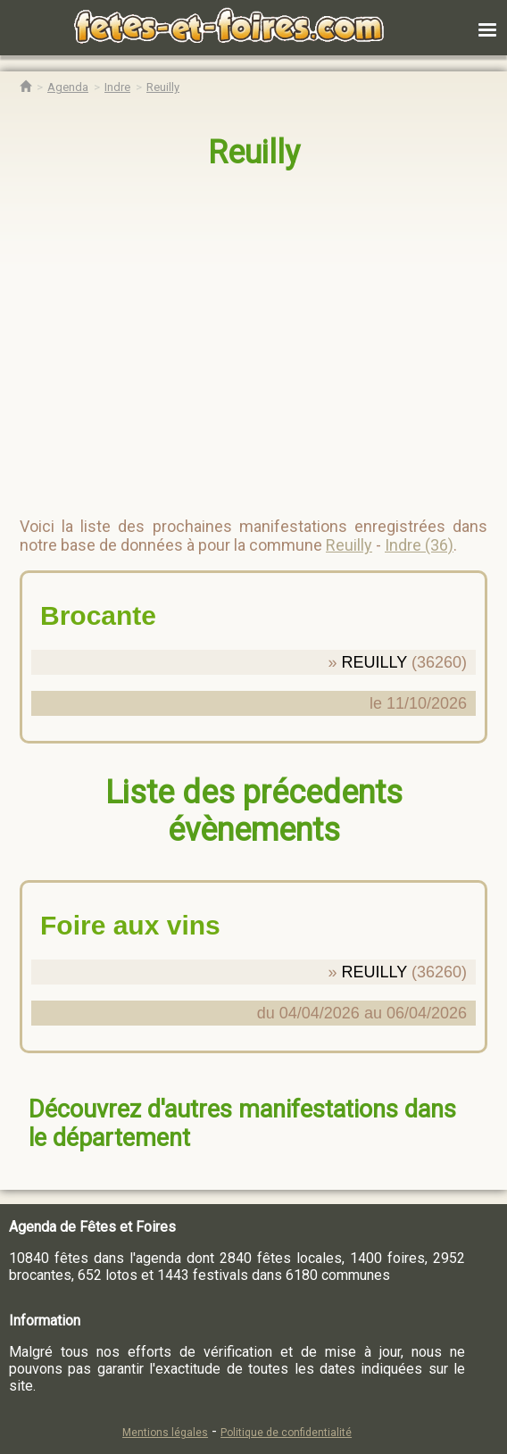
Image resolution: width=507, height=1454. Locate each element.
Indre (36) (419, 545)
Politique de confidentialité (286, 1432)
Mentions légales (165, 1432)
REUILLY (374, 662)
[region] (236, 335)
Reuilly (254, 152)
